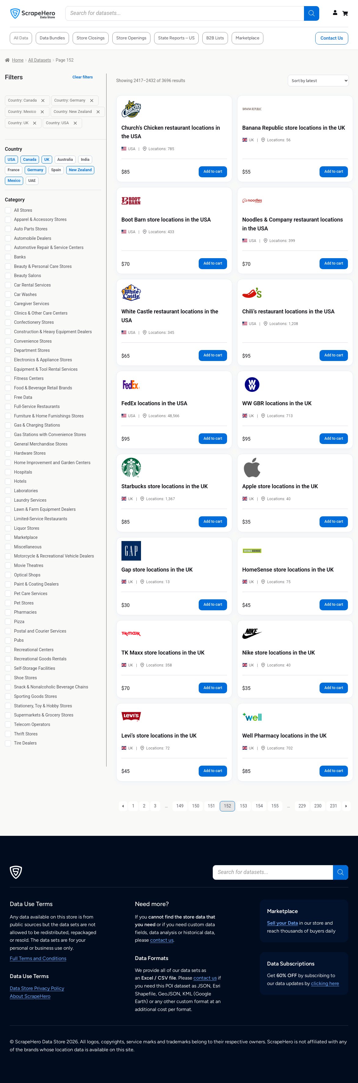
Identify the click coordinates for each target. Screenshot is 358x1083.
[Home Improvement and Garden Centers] (8, 463)
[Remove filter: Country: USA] (75, 123)
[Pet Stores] (8, 603)
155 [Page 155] (275, 805)
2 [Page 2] (144, 805)
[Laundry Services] (8, 500)
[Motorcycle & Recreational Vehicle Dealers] (8, 556)
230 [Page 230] (318, 805)
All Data (21, 38)
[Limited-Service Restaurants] (8, 519)
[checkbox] (11, 160)
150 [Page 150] (195, 805)
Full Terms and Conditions (38, 958)
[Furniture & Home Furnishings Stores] (8, 416)
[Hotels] (8, 481)
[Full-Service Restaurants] (8, 407)
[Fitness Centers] (8, 379)
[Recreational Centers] (8, 650)
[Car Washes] (8, 294)
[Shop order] (318, 80)
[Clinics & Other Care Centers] (8, 313)
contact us (161, 940)
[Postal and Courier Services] (8, 631)
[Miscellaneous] (8, 547)
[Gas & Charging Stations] (8, 425)
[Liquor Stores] (8, 528)
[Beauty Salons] (8, 276)
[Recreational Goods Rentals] (8, 659)
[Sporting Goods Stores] (8, 696)
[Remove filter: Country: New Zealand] (98, 112)
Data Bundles (52, 38)
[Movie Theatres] (8, 565)
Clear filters (83, 77)
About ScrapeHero (30, 996)
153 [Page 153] (243, 805)
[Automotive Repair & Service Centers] (8, 248)
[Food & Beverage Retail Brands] (8, 388)
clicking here (325, 983)
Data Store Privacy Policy (37, 988)
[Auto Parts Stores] (8, 229)
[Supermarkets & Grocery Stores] (8, 715)
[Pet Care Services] (8, 593)
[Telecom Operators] (8, 724)
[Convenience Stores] (8, 341)
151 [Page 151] (211, 805)
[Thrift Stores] (8, 734)
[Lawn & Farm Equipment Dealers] (8, 510)
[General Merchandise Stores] (8, 444)
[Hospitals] (8, 472)
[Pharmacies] (8, 612)
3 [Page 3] (155, 805)
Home (18, 60)
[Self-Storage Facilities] (8, 668)
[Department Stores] (8, 351)
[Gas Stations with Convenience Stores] (8, 434)
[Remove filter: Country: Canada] (43, 100)
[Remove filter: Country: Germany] (92, 100)
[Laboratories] (8, 491)
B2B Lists (215, 38)
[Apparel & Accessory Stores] (8, 220)
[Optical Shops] (8, 575)
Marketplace (247, 38)
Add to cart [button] (213, 171)
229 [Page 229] (302, 805)
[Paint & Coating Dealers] (8, 584)
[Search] (311, 13)
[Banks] (8, 257)
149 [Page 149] (180, 805)
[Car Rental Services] (8, 285)
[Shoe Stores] (8, 678)
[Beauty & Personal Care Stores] (8, 266)
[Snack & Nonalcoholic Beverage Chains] (8, 687)
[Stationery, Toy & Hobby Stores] (8, 706)
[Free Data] (8, 397)
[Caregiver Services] (8, 304)
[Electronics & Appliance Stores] (8, 360)
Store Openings (131, 38)
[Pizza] (8, 622)
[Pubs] (8, 640)
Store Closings (91, 38)
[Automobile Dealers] (8, 238)
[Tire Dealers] (8, 743)
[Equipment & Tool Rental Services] (8, 369)
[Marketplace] (8, 537)
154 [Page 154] (259, 805)
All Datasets (39, 60)
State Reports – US (176, 38)
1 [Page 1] (133, 805)
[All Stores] (8, 210)
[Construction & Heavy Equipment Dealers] (8, 332)
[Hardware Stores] (8, 453)
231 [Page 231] (333, 805)
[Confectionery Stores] (8, 322)
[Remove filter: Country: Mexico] (42, 112)
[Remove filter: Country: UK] (34, 123)
